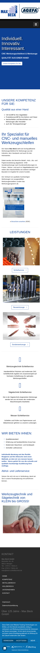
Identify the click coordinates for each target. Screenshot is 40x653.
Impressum (6, 602)
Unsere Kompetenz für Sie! (12, 63)
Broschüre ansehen (18, 221)
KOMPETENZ (7, 579)
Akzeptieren (21, 641)
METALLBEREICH (8, 583)
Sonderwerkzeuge (19, 344)
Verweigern (8, 641)
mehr (33, 641)
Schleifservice (19, 270)
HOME (4, 576)
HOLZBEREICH (8, 586)
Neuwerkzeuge (19, 307)
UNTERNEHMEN (8, 590)
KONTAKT (6, 593)
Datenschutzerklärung (10, 605)
